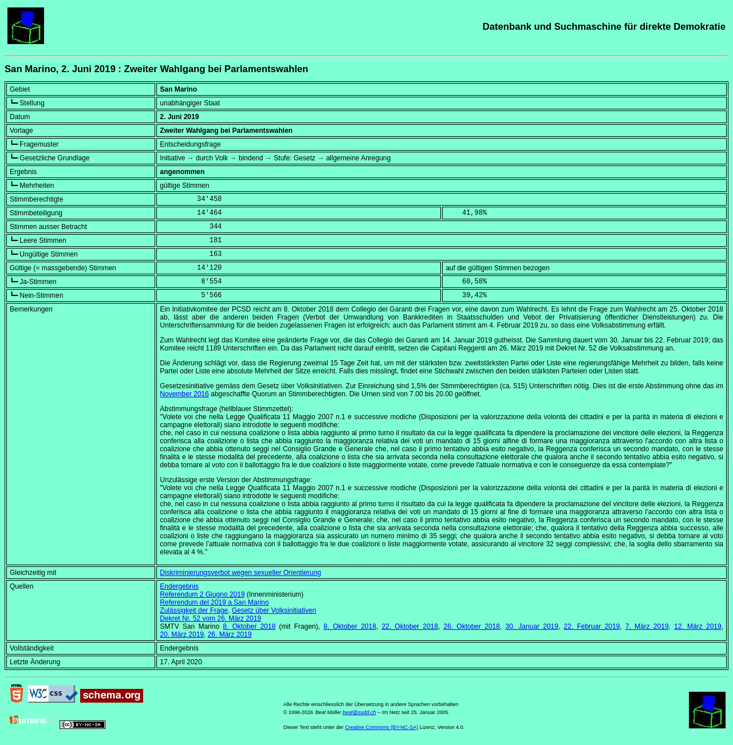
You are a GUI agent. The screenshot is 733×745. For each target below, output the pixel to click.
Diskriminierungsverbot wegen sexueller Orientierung (240, 573)
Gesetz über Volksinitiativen (274, 610)
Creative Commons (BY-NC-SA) (382, 727)
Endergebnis (179, 586)
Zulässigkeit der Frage (194, 610)
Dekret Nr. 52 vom (210, 618)
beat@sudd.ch (359, 712)
